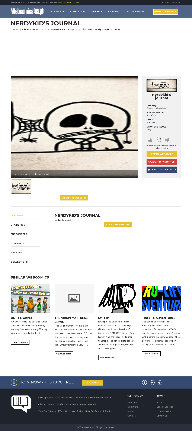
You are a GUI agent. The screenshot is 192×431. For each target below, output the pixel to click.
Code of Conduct (165, 407)
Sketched (151, 122)
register (176, 2)
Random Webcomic (135, 11)
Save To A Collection (162, 169)
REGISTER (92, 382)
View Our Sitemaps (48, 411)
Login (165, 2)
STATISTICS (18, 224)
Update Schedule (156, 127)
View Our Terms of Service (98, 411)
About (160, 402)
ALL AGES (151, 115)
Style (150, 120)
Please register (154, 145)
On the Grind (21, 318)
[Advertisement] (96, 54)
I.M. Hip (103, 318)
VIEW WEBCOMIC (20, 342)
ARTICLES (16, 252)
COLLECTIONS (19, 262)
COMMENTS (18, 243)
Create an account (65, 2)
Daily (149, 129)
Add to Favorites (161, 162)
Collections (78, 11)
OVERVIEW (17, 215)
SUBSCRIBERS (19, 234)
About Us (113, 11)
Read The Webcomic (74, 198)
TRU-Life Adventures (159, 318)
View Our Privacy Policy (71, 411)
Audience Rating (156, 113)
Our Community (164, 411)
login (78, 2)
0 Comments (114, 29)
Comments (132, 416)
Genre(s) (151, 105)
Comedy (150, 108)
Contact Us (162, 416)
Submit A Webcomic (165, 11)
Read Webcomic (161, 154)
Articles (96, 11)
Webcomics (57, 11)
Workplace (161, 108)
